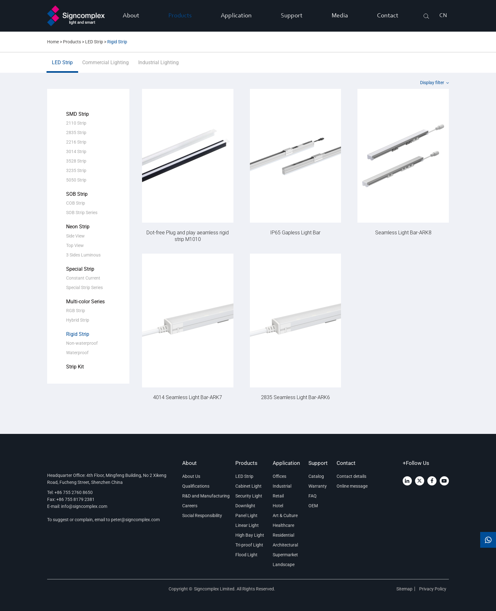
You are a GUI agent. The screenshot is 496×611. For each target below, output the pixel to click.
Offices (279, 476)
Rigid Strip (117, 41)
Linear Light (247, 525)
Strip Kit (75, 367)
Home (53, 41)
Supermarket (285, 554)
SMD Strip (77, 114)
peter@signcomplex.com (135, 519)
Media (340, 16)
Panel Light (246, 515)
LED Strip (94, 41)
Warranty (317, 486)
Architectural (285, 544)
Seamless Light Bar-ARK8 (403, 232)
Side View (75, 235)
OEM (313, 505)
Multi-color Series (85, 302)
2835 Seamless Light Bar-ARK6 (295, 397)
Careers (189, 505)
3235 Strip (76, 170)
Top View (75, 245)
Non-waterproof (82, 343)
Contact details (351, 476)
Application (236, 16)
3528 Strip (76, 161)
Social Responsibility (202, 515)
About (131, 16)
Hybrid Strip (77, 320)
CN (443, 16)
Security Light (248, 495)
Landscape (283, 564)
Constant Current (83, 278)
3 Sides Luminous (83, 254)
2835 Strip (76, 132)
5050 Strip (76, 179)
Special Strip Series (84, 287)
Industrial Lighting (158, 66)
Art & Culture (285, 515)
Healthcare (283, 525)
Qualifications (195, 486)
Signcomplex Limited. (215, 588)
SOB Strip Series (81, 212)
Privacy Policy (433, 588)
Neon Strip (78, 227)
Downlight (245, 505)
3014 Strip (76, 151)
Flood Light (246, 554)
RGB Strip (75, 310)
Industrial (282, 486)
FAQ (312, 495)
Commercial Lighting (105, 66)
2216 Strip (76, 142)
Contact (387, 16)
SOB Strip (77, 194)
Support (291, 16)
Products (180, 16)
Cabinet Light (248, 486)
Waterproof (77, 352)
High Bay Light (249, 535)
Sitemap (404, 588)
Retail (278, 495)
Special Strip (80, 269)
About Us (191, 476)
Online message (352, 486)
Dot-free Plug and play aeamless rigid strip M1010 (187, 235)
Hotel (278, 505)
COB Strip (75, 203)
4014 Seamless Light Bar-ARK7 (187, 397)
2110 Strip (76, 123)
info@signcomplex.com (84, 506)
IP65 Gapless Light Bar (295, 232)
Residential (283, 535)
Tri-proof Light (249, 544)
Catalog (316, 476)
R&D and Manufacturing (204, 495)
